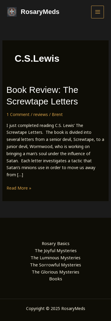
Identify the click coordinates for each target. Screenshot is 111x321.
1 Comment (18, 114)
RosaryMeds (40, 11)
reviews (40, 114)
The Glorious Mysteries (55, 272)
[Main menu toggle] (97, 12)
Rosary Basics (56, 243)
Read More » (19, 188)
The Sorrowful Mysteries (55, 265)
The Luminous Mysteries (55, 257)
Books (55, 279)
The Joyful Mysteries (56, 250)
